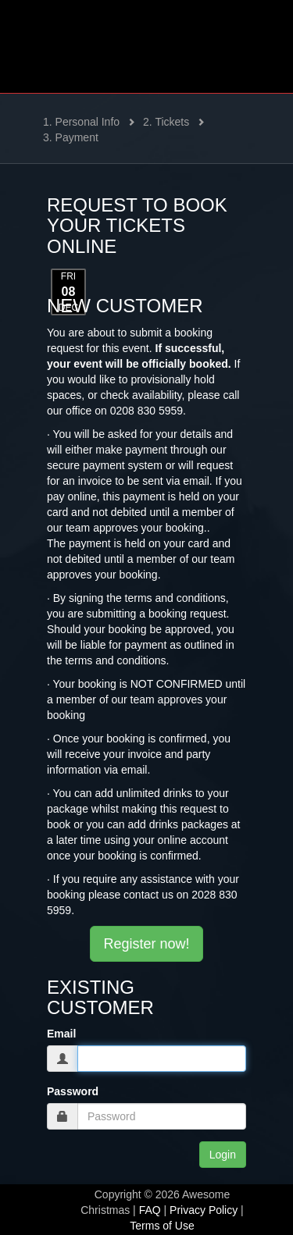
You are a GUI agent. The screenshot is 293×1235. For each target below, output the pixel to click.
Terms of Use (162, 1225)
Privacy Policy (204, 1210)
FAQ (150, 1210)
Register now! (146, 944)
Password (72, 1091)
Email (61, 1033)
